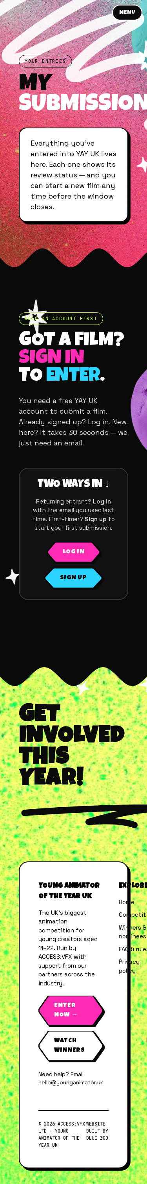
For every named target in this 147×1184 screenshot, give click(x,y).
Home (126, 902)
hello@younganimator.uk (70, 1082)
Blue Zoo (97, 1138)
